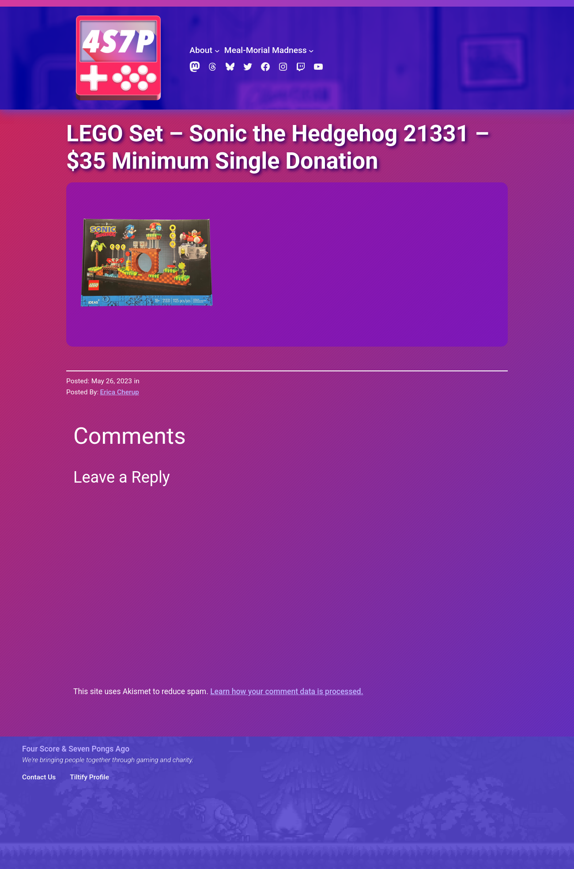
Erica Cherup (119, 392)
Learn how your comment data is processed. (286, 691)
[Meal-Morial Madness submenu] (311, 50)
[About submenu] (217, 50)
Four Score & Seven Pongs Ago (75, 748)
